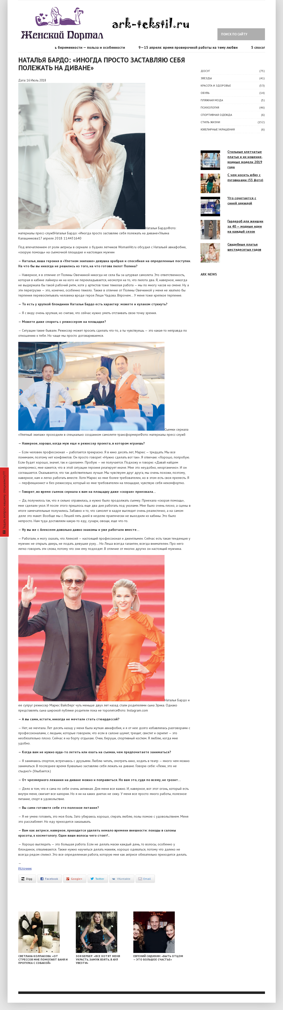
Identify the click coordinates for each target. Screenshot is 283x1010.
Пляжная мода (212, 100)
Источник (25, 868)
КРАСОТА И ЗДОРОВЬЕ (216, 85)
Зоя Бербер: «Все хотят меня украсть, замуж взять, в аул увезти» (98, 959)
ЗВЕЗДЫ (206, 78)
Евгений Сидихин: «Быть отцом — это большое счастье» (158, 957)
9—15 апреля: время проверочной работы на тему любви (190, 47)
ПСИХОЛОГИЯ (210, 107)
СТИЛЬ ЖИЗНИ (210, 122)
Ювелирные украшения (218, 129)
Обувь (205, 93)
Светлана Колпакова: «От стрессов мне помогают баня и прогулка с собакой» (43, 959)
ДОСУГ (205, 71)
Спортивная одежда (216, 115)
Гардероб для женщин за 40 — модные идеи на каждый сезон (245, 226)
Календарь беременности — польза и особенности (84, 47)
